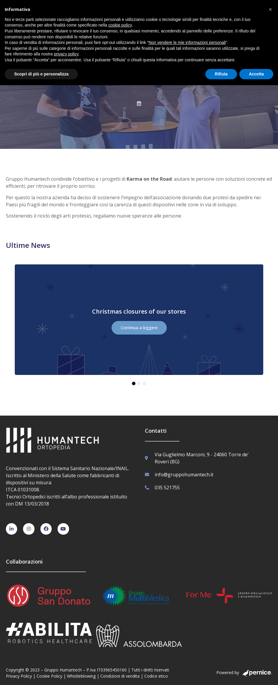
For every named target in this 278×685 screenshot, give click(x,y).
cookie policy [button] (120, 25)
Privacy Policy (19, 676)
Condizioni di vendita (120, 676)
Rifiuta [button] (221, 74)
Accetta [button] (256, 74)
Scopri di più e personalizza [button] (41, 74)
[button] (270, 9)
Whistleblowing (81, 676)
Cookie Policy (49, 676)
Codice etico (156, 676)
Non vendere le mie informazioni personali (186, 42)
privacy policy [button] (66, 54)
